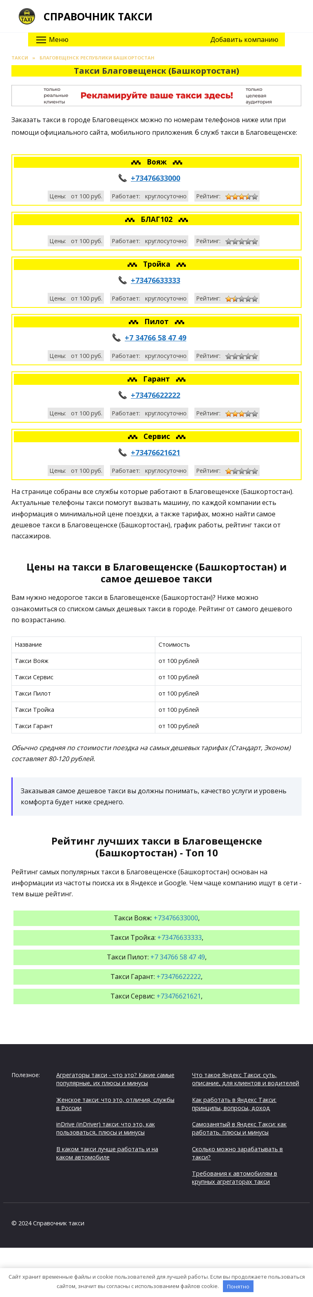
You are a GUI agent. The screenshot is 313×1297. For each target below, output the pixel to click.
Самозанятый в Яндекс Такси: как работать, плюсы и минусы (239, 1128)
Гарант (157, 379)
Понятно (238, 1286)
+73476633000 (155, 178)
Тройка (157, 264)
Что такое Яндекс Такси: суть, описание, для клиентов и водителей (245, 1079)
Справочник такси (98, 16)
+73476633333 (155, 280)
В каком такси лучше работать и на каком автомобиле (107, 1153)
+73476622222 (155, 395)
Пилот (157, 321)
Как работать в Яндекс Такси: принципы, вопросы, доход (234, 1104)
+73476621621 (155, 452)
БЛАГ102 (157, 219)
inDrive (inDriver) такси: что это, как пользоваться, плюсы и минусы (105, 1128)
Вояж (158, 162)
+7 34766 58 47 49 (155, 337)
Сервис (157, 436)
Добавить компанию (244, 39)
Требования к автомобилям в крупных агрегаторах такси (234, 1177)
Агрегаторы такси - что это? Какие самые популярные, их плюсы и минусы (115, 1079)
